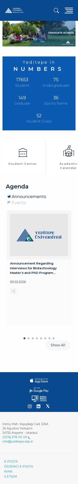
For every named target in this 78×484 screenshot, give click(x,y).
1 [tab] (24, 337)
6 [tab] (45, 337)
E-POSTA (11, 461)
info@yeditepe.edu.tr (17, 441)
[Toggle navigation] (69, 10)
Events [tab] (19, 202)
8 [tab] (54, 337)
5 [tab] (41, 337)
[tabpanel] (39, 268)
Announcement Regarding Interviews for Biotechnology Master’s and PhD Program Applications (33, 268)
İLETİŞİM (10, 476)
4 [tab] (37, 337)
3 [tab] (33, 337)
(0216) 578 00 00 (16, 437)
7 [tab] (49, 337)
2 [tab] (29, 337)
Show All (58, 345)
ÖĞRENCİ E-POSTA (18, 466)
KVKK (8, 471)
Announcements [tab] (29, 196)
